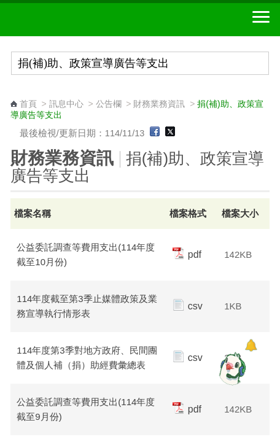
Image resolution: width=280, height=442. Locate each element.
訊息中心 (66, 104)
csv (188, 306)
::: (14, 92)
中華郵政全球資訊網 (76, 19)
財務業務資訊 (159, 104)
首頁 (28, 104)
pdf (187, 254)
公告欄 (109, 104)
